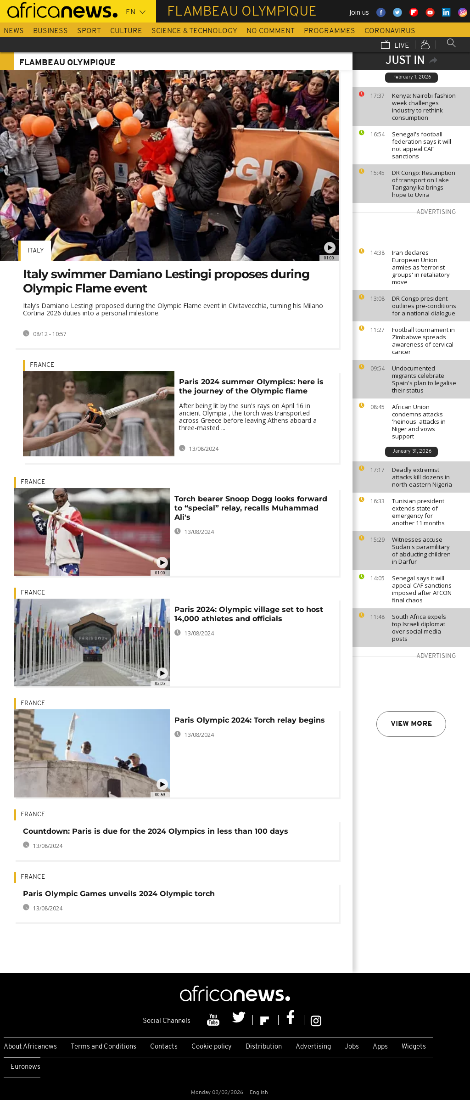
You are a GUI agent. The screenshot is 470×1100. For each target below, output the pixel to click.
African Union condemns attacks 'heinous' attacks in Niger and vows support (419, 421)
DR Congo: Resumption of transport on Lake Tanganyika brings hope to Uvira (423, 183)
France (42, 365)
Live (395, 45)
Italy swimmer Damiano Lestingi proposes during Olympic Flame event (166, 281)
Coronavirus (389, 31)
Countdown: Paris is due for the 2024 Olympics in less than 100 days (155, 831)
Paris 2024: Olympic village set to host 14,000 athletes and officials (248, 614)
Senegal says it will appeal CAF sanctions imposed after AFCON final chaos (422, 589)
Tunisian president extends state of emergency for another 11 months (418, 512)
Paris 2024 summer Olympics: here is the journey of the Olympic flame (251, 386)
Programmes (329, 31)
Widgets (414, 1047)
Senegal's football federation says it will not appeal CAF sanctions (421, 145)
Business (50, 31)
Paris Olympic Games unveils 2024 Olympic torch (119, 893)
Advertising (313, 1047)
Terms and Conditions (103, 1047)
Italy (36, 250)
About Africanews (30, 1047)
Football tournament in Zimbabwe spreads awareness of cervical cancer (423, 340)
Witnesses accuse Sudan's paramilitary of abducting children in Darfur (421, 550)
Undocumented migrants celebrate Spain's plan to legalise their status (424, 379)
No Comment (270, 31)
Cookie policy (211, 1047)
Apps (380, 1047)
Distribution (264, 1047)
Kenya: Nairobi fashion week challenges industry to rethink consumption (424, 106)
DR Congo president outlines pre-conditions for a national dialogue (424, 306)
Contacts (164, 1047)
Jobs (352, 1047)
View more (411, 724)
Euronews (25, 1067)
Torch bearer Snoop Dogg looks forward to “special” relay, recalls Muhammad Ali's (250, 508)
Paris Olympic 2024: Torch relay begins (249, 720)
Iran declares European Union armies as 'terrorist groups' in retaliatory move (421, 267)
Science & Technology (194, 31)
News (14, 31)
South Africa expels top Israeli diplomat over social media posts (419, 627)
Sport (89, 31)
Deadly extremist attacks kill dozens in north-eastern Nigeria (422, 477)
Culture (126, 31)
